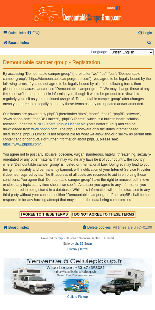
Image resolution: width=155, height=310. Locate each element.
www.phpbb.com (44, 129)
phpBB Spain (83, 243)
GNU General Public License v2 (60, 124)
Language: (99, 52)
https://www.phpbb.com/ (22, 144)
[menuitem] (33, 33)
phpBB (62, 238)
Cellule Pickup (77, 296)
